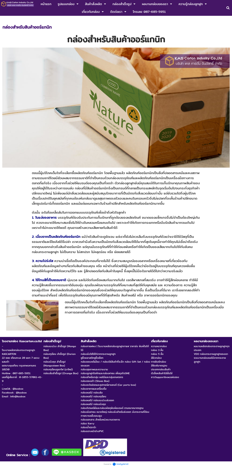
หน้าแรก (6, 19)
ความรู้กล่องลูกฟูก (23, 19)
